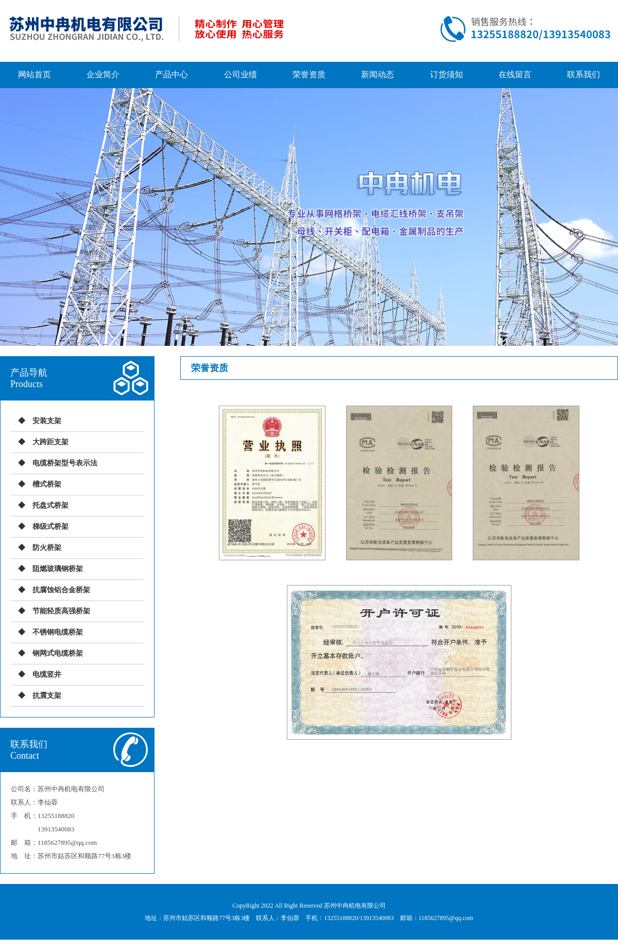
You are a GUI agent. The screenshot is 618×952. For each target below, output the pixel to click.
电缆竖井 (46, 674)
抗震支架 (46, 695)
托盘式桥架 (50, 505)
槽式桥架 (46, 484)
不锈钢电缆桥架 (57, 632)
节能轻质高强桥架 (61, 611)
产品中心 (171, 74)
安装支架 (46, 421)
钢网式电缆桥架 (57, 653)
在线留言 (515, 74)
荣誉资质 (309, 74)
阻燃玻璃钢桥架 (57, 569)
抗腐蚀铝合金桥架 (61, 590)
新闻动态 (377, 74)
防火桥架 (46, 548)
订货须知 (446, 74)
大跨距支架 (50, 442)
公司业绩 (240, 74)
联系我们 (583, 74)
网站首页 (34, 74)
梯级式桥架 (50, 526)
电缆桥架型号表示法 (64, 463)
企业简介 (103, 74)
